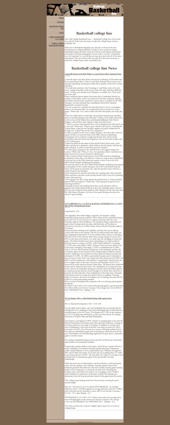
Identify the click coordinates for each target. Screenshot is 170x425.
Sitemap (60, 22)
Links (61, 33)
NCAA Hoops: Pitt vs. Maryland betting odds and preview (88, 298)
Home (61, 18)
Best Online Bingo (84, 216)
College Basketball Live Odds (56, 38)
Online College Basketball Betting (56, 44)
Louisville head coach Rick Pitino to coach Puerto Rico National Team (93, 74)
